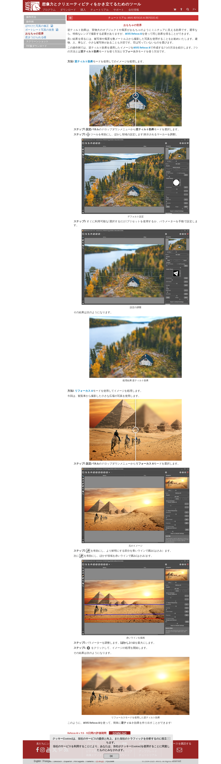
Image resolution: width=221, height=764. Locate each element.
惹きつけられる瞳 (35, 37)
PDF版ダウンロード (36, 46)
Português (79, 761)
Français (47, 761)
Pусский (110, 761)
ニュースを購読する (179, 747)
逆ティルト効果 (84, 61)
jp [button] (194, 9)
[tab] (45, 17)
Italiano (90, 761)
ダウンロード (68, 9)
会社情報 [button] (133, 9)
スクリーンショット (37, 41)
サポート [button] (118, 9)
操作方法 (31, 17)
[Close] (168, 738)
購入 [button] (83, 9)
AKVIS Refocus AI (133, 33)
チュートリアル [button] (99, 9)
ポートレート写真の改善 (41, 29)
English (37, 761)
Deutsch (58, 761)
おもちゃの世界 (34, 33)
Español (68, 761)
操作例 (30, 21)
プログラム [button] (49, 9)
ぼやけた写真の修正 (39, 26)
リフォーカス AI (84, 390)
